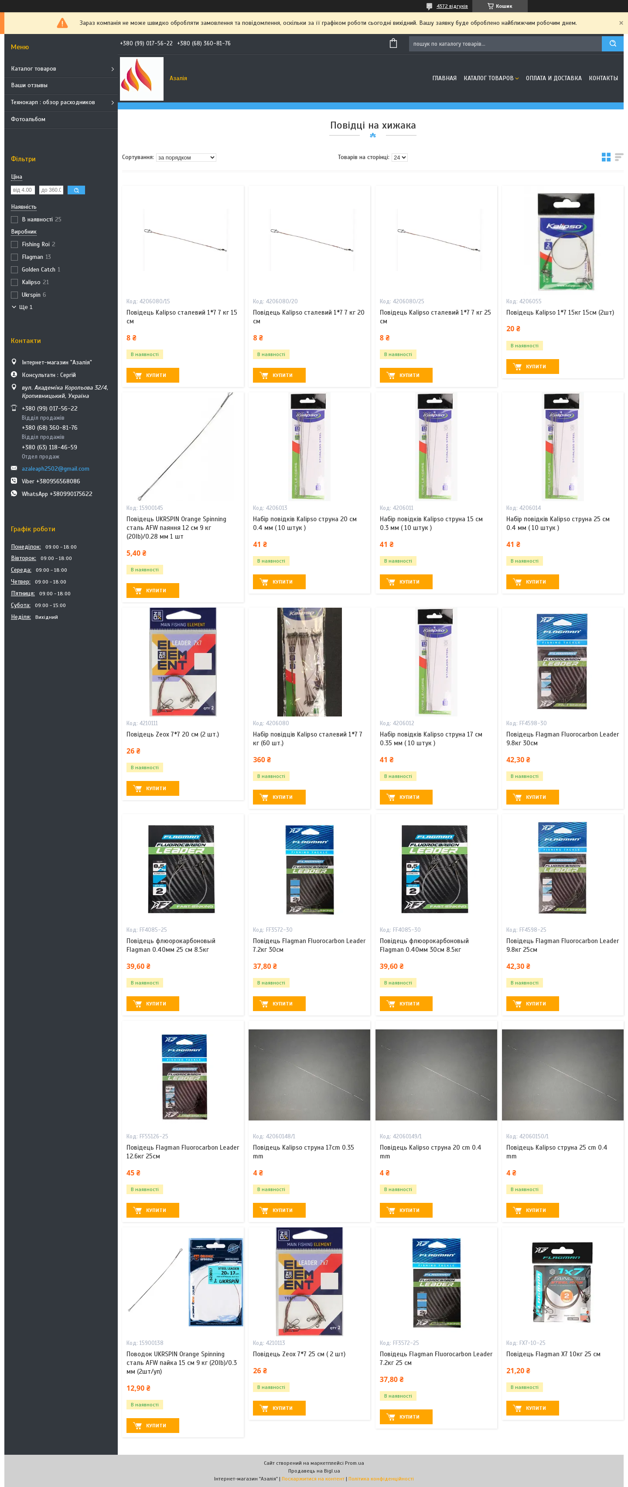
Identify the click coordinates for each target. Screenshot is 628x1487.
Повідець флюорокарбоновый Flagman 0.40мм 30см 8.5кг (424, 945)
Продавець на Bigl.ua (314, 1471)
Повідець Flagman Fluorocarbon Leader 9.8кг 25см (562, 945)
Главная (444, 78)
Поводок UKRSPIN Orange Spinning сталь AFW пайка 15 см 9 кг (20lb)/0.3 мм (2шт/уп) (181, 1363)
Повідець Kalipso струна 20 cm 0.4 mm (430, 1152)
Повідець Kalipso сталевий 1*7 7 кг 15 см (181, 317)
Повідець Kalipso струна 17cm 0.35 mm (303, 1152)
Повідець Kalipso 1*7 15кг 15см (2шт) (560, 312)
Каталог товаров (33, 68)
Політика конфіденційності (381, 1479)
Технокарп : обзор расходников (53, 102)
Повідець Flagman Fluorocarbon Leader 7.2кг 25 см (436, 1358)
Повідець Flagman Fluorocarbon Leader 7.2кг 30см (309, 945)
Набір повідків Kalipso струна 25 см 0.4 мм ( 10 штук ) (558, 523)
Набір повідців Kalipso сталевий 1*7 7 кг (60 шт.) (307, 738)
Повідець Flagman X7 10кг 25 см (553, 1354)
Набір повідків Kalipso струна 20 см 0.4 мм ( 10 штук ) (305, 523)
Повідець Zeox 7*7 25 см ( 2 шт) (299, 1354)
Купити (156, 375)
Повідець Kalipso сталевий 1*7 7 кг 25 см (435, 317)
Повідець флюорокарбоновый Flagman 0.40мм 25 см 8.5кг (170, 945)
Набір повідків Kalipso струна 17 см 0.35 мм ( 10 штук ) (431, 738)
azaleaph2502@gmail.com (55, 468)
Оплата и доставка (554, 78)
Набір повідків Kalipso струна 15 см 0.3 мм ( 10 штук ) (431, 523)
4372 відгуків (452, 6)
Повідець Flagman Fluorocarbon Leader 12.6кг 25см (182, 1152)
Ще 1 (26, 307)
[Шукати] (613, 43)
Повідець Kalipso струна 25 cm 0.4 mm (557, 1152)
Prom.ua (354, 1463)
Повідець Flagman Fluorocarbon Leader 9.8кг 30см (562, 738)
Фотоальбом (28, 119)
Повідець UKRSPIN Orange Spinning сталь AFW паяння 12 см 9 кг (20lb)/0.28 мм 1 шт (176, 528)
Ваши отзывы (29, 85)
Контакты (603, 78)
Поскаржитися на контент (313, 1479)
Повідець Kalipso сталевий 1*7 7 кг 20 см (309, 317)
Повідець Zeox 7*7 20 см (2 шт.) (172, 734)
